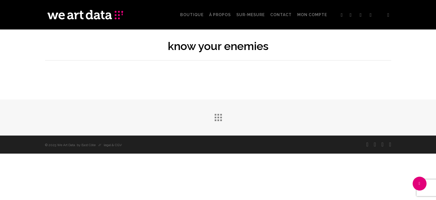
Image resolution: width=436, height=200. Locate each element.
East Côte (88, 145)
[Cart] (388, 15)
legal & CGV (113, 145)
